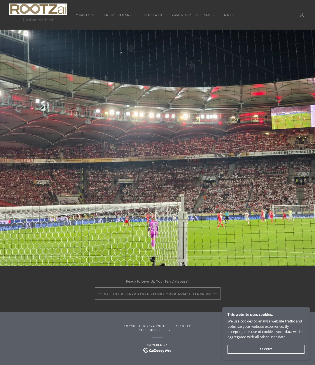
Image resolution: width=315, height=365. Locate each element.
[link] (38, 14)
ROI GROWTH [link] (152, 15)
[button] (230, 15)
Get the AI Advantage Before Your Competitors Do (157, 294)
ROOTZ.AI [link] (86, 15)
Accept (266, 355)
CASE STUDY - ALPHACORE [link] (193, 15)
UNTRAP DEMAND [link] (118, 15)
